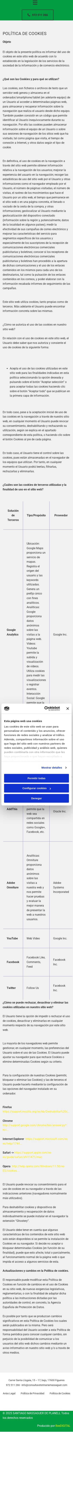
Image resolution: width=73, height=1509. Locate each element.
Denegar (36, 798)
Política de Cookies (60, 1393)
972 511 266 (13, 1385)
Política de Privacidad (32, 1393)
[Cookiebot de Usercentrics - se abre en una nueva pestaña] (45, 708)
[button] (38, 15)
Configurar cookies (36, 788)
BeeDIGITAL (62, 1425)
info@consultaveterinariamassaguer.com (44, 1385)
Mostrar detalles (51, 767)
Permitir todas (37, 778)
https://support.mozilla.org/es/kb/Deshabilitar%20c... (36, 1111)
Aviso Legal (9, 1393)
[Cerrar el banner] (67, 708)
